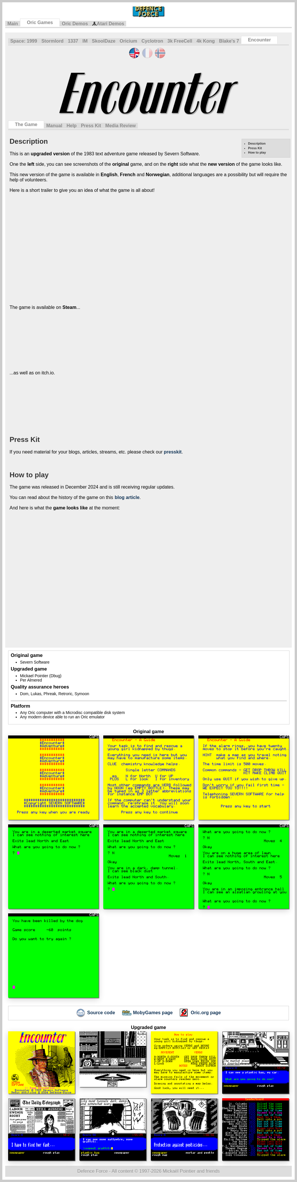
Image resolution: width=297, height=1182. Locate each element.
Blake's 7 (229, 41)
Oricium (128, 41)
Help (71, 125)
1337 (73, 41)
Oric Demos (75, 23)
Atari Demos (108, 23)
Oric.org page (200, 1013)
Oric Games (40, 22)
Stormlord (52, 41)
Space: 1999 (23, 41)
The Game (26, 124)
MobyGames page (147, 1013)
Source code (95, 1013)
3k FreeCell (179, 41)
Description (257, 143)
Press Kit (91, 125)
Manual (54, 125)
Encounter (259, 39)
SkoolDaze (103, 41)
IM (85, 41)
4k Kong (205, 41)
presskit (173, 451)
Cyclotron (152, 41)
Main (12, 23)
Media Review (120, 125)
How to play (257, 152)
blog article (126, 497)
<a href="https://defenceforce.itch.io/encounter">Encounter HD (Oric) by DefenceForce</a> (90, 405)
